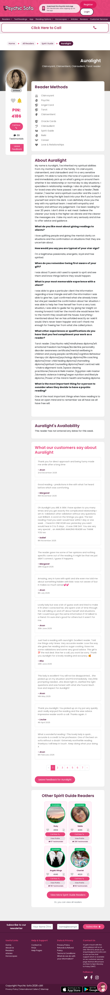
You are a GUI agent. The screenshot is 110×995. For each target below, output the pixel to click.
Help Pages (36, 950)
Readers (10, 950)
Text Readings (20, 19)
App (31, 19)
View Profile (55, 838)
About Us (10, 947)
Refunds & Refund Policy (65, 949)
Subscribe (93, 926)
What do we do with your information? (66, 957)
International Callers (29, 989)
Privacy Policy (63, 945)
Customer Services (99, 19)
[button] (55, 28)
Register (88, 4)
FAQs (33, 947)
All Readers (28, 43)
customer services (95, 959)
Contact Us (36, 945)
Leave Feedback (17, 148)
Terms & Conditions (66, 953)
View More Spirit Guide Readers (67, 895)
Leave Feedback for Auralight (54, 779)
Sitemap (45, 989)
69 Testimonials (16, 137)
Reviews (84, 19)
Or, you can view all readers (68, 902)
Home (12, 43)
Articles (74, 19)
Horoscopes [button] (61, 19)
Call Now (16, 126)
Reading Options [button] (44, 19)
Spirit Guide (47, 43)
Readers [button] (6, 19)
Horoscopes (11, 956)
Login (87, 11)
